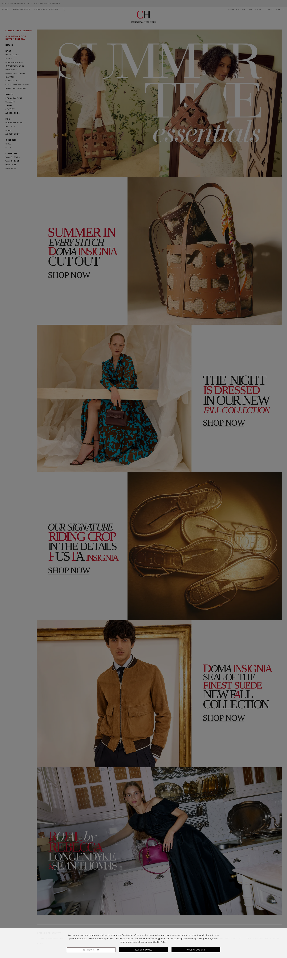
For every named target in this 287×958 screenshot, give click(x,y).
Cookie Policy (160, 942)
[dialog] (143, 943)
